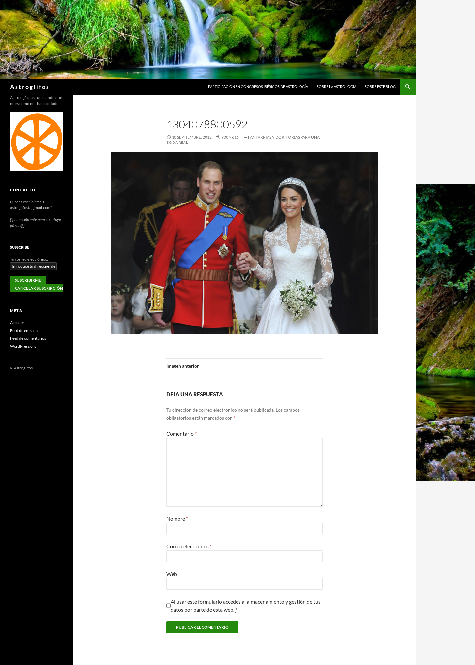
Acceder (17, 322)
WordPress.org (23, 346)
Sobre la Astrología (336, 86)
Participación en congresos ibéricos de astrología (258, 86)
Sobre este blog (380, 86)
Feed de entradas (24, 330)
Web (171, 574)
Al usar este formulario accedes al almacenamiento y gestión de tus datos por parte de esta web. (246, 605)
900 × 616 (230, 137)
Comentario (181, 433)
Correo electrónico (189, 546)
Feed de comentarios (28, 338)
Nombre (177, 518)
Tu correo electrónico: (29, 259)
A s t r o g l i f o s (29, 86)
